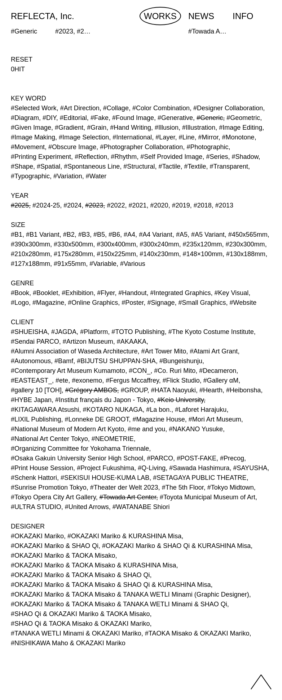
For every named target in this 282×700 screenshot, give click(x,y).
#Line (186, 137)
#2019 (181, 205)
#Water (96, 176)
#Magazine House (159, 419)
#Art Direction (80, 108)
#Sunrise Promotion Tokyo (49, 487)
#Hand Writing (130, 127)
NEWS (201, 16)
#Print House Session (42, 468)
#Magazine (48, 302)
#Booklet (45, 293)
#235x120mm (202, 244)
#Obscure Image (72, 147)
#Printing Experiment (41, 156)
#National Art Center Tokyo (49, 438)
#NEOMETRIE (113, 438)
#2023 (94, 205)
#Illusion (167, 127)
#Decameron (217, 370)
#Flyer (106, 293)
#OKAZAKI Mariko (37, 536)
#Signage (161, 302)
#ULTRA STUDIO (36, 506)
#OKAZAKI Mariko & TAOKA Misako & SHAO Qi (80, 575)
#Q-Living (152, 468)
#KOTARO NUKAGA (112, 409)
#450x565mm (248, 234)
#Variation (67, 176)
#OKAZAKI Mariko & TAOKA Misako (63, 555)
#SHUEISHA (29, 331)
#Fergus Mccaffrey (132, 380)
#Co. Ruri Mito (174, 370)
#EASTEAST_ (31, 380)
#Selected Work (34, 108)
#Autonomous (31, 361)
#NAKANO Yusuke (196, 429)
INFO (243, 16)
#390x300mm (30, 244)
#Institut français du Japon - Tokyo (104, 399)
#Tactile (169, 166)
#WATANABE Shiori (141, 506)
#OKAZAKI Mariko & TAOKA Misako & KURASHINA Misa (93, 565)
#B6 (114, 234)
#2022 (116, 205)
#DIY (49, 117)
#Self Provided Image (171, 156)
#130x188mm (245, 254)
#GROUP (134, 390)
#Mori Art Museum (215, 419)
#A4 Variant (155, 234)
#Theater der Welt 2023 (124, 487)
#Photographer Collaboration (141, 147)
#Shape (22, 166)
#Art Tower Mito (163, 351)
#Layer (165, 137)
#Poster (133, 302)
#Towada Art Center (128, 497)
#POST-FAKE (196, 458)
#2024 (72, 205)
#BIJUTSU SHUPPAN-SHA (116, 361)
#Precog (232, 458)
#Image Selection (84, 137)
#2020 (159, 205)
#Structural (139, 166)
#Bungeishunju (180, 361)
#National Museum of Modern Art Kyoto (67, 429)
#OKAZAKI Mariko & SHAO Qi (54, 545)
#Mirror (208, 137)
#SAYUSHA (250, 468)
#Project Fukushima (105, 468)
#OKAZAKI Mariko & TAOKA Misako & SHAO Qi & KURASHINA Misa (111, 584)
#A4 (129, 234)
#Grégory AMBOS (91, 390)
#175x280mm (73, 254)
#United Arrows (87, 506)
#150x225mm (116, 254)
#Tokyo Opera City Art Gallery (53, 497)
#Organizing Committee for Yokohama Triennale (80, 448)
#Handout (132, 293)
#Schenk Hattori (34, 477)
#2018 (203, 205)
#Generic (210, 117)
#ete (62, 380)
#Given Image (31, 127)
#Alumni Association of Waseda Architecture (74, 351)
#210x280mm (30, 254)
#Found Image (133, 117)
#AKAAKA (131, 341)
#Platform (94, 331)
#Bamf (63, 361)
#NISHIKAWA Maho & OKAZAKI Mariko (68, 643)
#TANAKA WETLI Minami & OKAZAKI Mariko (76, 633)
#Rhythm (124, 156)
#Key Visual (232, 293)
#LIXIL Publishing (36, 419)
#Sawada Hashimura (199, 468)
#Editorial (73, 117)
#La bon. (158, 409)
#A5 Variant (208, 234)
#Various (132, 263)
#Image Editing (240, 127)
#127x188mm (30, 263)
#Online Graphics (93, 302)
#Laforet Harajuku (200, 409)
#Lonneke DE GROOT (97, 419)
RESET (21, 59)
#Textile (195, 166)
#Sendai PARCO (35, 341)
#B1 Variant (43, 234)
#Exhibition (77, 293)
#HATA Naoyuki (173, 390)
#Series (217, 156)
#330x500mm (73, 244)
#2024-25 (46, 205)
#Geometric (243, 117)
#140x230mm (159, 254)
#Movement (28, 147)
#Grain (96, 127)
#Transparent (229, 166)
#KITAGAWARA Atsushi (45, 409)
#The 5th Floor (183, 487)
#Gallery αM (220, 380)
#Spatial (48, 166)
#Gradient (69, 127)
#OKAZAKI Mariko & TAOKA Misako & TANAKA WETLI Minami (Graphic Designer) (130, 594)
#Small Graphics (202, 302)
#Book (20, 293)
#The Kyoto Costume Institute (211, 331)
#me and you (146, 429)
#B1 (16, 234)
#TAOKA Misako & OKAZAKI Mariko (197, 633)
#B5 (99, 234)
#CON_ (139, 370)
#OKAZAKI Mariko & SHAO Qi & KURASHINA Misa (176, 545)
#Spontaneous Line (92, 166)
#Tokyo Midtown (230, 487)
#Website (243, 302)
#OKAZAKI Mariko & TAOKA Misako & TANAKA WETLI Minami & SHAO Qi (119, 604)
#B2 (69, 234)
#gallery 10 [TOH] (36, 390)
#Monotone (238, 137)
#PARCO (160, 458)
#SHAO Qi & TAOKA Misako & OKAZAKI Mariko (80, 623)
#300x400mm (116, 244)
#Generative (175, 117)
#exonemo (87, 380)
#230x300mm (245, 244)
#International (132, 137)
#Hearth (210, 390)
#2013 (224, 205)
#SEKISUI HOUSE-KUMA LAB (105, 477)
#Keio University (180, 399)
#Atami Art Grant (214, 351)
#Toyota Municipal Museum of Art (207, 497)
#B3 (84, 234)
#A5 (182, 234)
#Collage (116, 108)
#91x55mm (70, 263)
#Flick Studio (181, 380)
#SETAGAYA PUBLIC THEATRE (199, 477)
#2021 (137, 205)
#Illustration (198, 127)
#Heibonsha (243, 390)
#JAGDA (63, 331)
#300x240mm (159, 244)
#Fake (100, 117)
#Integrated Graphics (180, 293)
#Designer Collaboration (228, 108)
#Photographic (207, 147)
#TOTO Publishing (137, 331)
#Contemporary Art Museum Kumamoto (68, 370)
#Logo (20, 302)
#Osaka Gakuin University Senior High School (77, 458)
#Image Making (33, 137)
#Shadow (245, 156)
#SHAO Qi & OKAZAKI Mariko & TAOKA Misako (80, 613)
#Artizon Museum (88, 341)
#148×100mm (202, 254)
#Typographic (30, 176)
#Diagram (25, 117)
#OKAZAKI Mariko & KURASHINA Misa (124, 536)
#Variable (102, 263)
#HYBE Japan (31, 399)
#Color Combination (161, 108)
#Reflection (91, 156)
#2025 (20, 205)
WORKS (160, 16)
